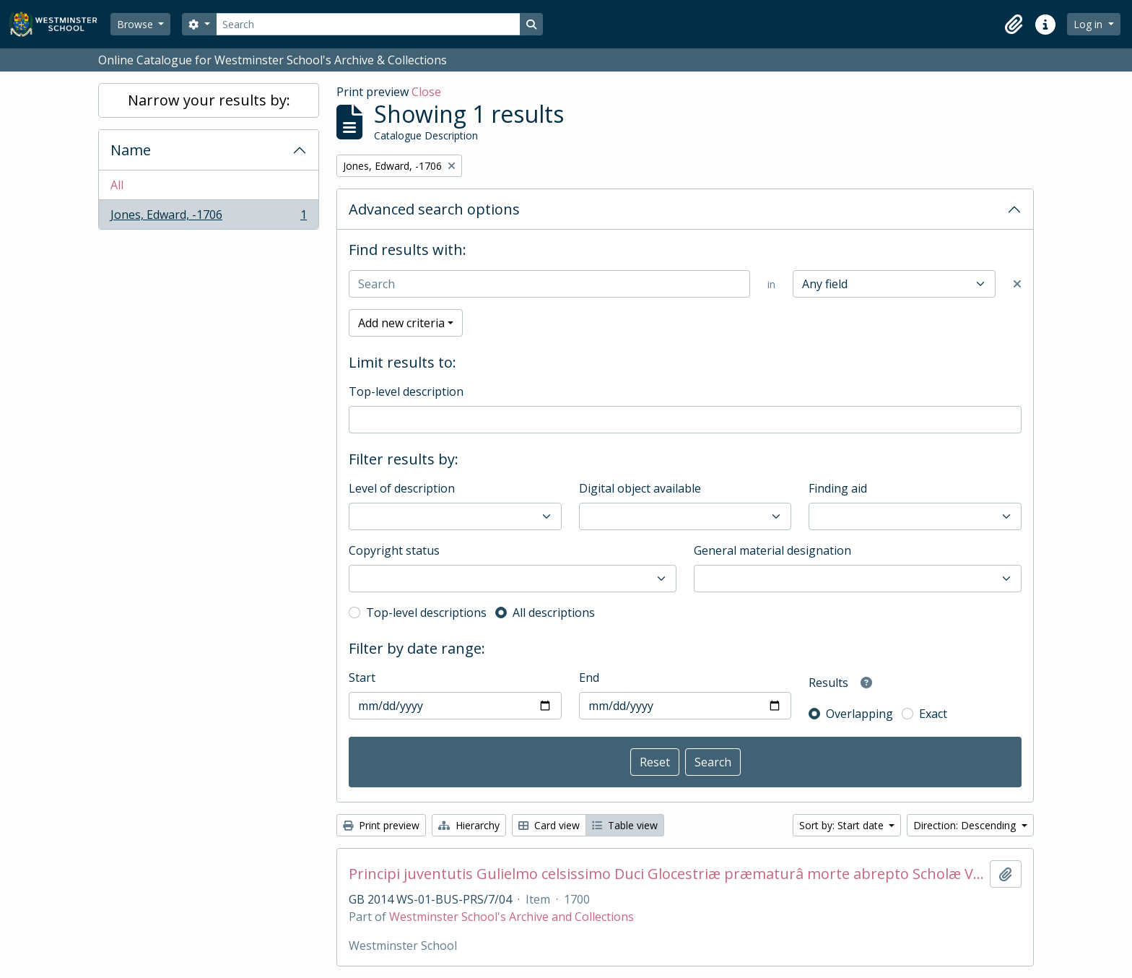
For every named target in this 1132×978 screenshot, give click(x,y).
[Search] (368, 24)
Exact (933, 714)
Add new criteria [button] (401, 323)
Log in (1089, 24)
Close (426, 92)
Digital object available (640, 488)
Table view (625, 825)
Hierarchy (469, 825)
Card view (549, 825)
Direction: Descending (966, 825)
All (116, 185)
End (589, 677)
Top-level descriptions (426, 612)
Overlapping (859, 714)
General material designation (772, 550)
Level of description (402, 488)
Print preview (381, 825)
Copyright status (394, 550)
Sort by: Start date (843, 825)
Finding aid (838, 488)
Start (362, 677)
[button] (1013, 24)
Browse (136, 24)
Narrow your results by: (209, 100)
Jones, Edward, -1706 (208, 217)
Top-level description (406, 391)
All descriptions (554, 612)
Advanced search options (434, 209)
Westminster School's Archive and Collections (511, 917)
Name (130, 150)
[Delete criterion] (1017, 284)
